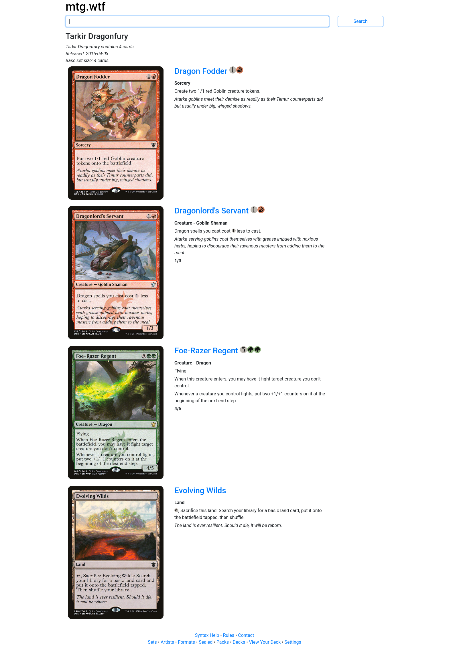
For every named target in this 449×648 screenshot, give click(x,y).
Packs (223, 642)
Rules (229, 635)
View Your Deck (265, 642)
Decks (240, 642)
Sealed (206, 642)
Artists (168, 642)
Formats (187, 642)
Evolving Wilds (200, 490)
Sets (153, 642)
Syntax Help (207, 635)
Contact (246, 635)
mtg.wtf (85, 6)
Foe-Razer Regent (207, 350)
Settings (292, 642)
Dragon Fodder (201, 71)
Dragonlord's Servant (212, 210)
